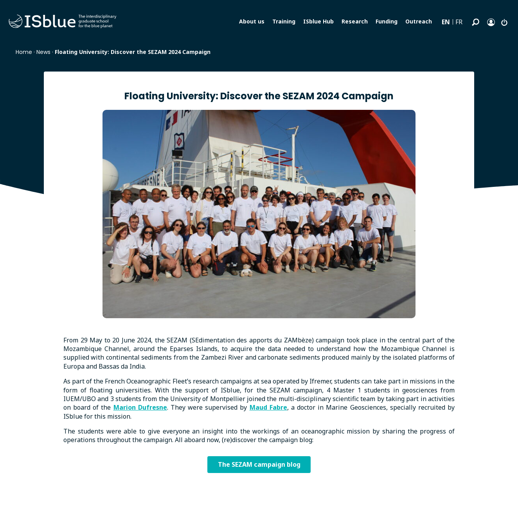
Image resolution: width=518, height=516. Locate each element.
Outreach (418, 21)
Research (355, 21)
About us (251, 21)
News (43, 52)
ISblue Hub (318, 21)
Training (283, 21)
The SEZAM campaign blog (259, 465)
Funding (386, 21)
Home (24, 52)
